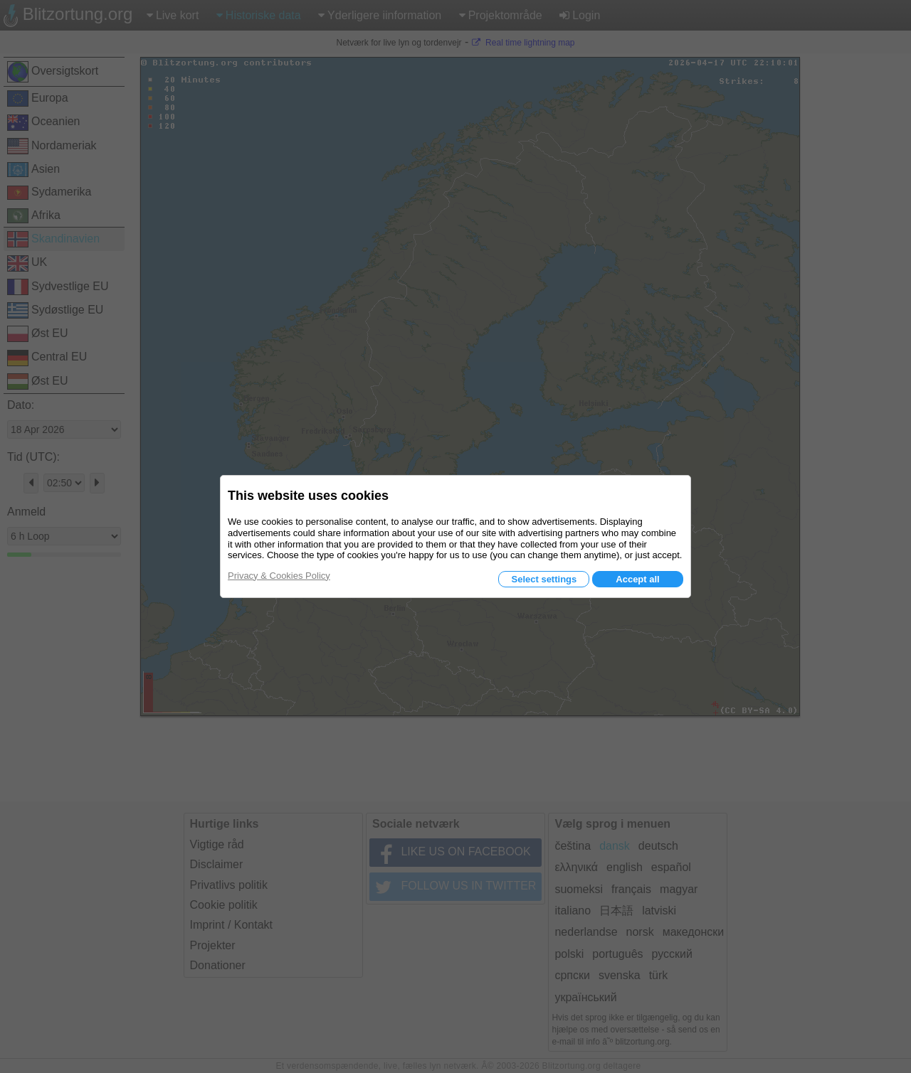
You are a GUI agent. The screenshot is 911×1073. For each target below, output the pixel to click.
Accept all (637, 579)
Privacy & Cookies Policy (279, 575)
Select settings (543, 579)
